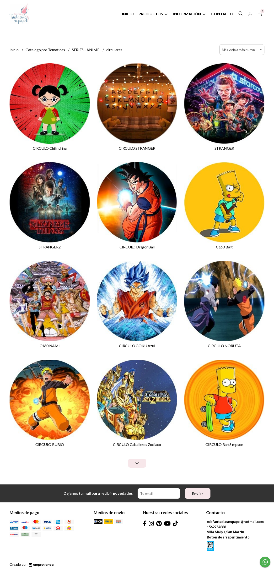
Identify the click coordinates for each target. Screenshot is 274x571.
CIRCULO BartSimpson (224, 444)
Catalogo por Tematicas (46, 49)
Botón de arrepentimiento (228, 537)
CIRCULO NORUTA (224, 345)
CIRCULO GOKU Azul (137, 345)
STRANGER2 (49, 247)
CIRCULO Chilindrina (50, 148)
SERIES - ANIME (86, 49)
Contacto (222, 13)
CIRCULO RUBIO (49, 444)
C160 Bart (224, 247)
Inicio (128, 13)
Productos (153, 13)
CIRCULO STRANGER (137, 148)
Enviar (197, 493)
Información (189, 13)
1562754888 (216, 527)
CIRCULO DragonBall (137, 247)
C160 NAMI (50, 345)
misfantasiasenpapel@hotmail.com (235, 522)
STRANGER (224, 148)
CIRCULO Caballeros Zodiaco (137, 444)
